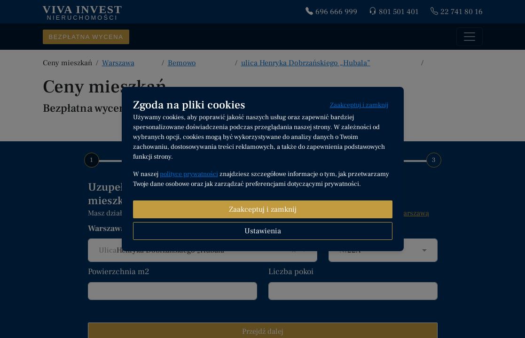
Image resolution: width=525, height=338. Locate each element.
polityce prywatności (189, 174)
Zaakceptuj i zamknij (359, 105)
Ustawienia (262, 231)
